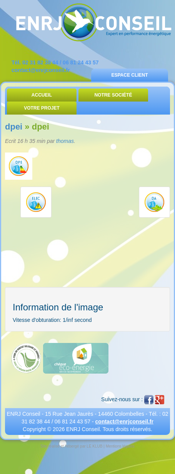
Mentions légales (120, 446)
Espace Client (129, 75)
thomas (65, 141)
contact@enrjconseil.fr (41, 70)
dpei (13, 126)
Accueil (42, 95)
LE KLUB (94, 446)
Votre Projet (42, 108)
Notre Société (113, 95)
